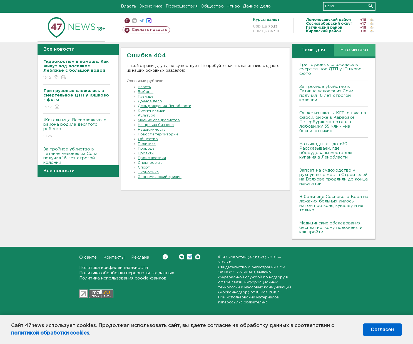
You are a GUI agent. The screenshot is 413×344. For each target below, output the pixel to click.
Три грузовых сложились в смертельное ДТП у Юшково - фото (332, 69)
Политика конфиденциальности (113, 267)
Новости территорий (158, 134)
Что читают (354, 50)
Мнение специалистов (159, 120)
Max (197, 256)
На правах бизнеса (156, 125)
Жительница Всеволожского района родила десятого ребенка (76, 128)
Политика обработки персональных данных (126, 273)
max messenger (148, 20)
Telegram (189, 256)
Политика (147, 143)
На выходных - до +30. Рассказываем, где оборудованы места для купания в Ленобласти (325, 150)
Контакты (114, 257)
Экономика (151, 6)
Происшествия (182, 6)
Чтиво (233, 6)
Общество (212, 6)
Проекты (146, 153)
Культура (146, 115)
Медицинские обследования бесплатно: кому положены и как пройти (330, 227)
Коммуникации (151, 110)
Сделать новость (149, 29)
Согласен (382, 329)
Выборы (145, 91)
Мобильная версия (127, 20)
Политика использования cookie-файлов (122, 278)
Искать (371, 6)
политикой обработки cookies (50, 333)
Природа (146, 148)
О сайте (88, 257)
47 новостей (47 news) (244, 257)
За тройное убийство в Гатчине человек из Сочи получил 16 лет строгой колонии (76, 159)
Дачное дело (257, 6)
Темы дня (313, 50)
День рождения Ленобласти (164, 106)
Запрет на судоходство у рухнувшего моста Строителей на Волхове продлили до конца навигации (333, 177)
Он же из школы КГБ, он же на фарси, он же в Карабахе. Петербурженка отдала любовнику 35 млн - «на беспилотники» (332, 122)
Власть (128, 6)
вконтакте (134, 20)
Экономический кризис (159, 177)
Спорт (144, 167)
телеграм (141, 20)
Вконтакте (165, 256)
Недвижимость (151, 129)
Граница (145, 96)
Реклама (140, 257)
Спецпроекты (150, 162)
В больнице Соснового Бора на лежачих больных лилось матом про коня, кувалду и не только (333, 203)
